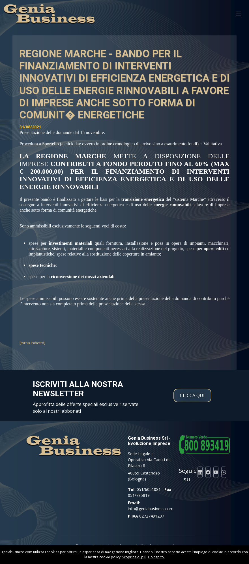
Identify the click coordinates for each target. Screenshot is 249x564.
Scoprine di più (134, 557)
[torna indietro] (32, 342)
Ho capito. (156, 557)
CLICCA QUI (192, 395)
